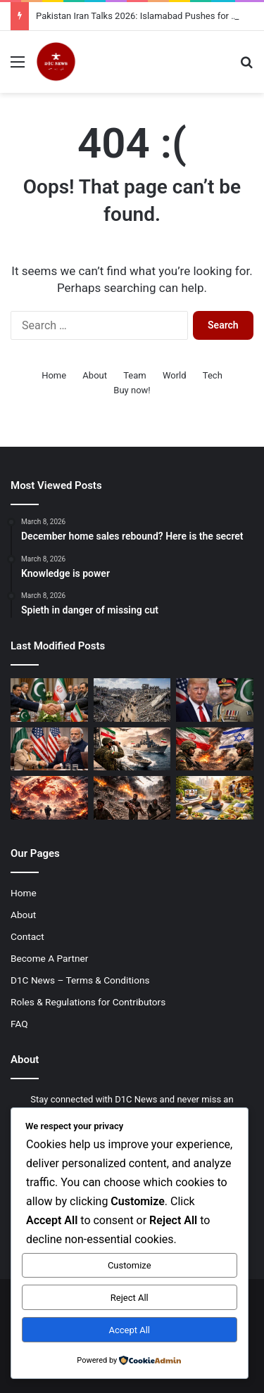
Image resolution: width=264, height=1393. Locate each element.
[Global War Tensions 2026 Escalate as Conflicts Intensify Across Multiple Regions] (49, 798)
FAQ (19, 1023)
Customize (129, 1265)
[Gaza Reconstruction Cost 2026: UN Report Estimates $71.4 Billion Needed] (132, 700)
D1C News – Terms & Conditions (80, 980)
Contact (27, 936)
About (94, 375)
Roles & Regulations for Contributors (88, 1001)
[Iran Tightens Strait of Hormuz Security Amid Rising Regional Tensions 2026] (132, 749)
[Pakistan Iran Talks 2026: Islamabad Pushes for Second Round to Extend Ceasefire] (49, 700)
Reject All (130, 1297)
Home (54, 375)
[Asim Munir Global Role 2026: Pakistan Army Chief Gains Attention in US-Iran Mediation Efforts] (214, 700)
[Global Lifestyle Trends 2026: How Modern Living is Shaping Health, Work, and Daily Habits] (214, 798)
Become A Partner (49, 958)
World (175, 375)
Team (134, 375)
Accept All (129, 1330)
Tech (212, 375)
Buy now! (131, 390)
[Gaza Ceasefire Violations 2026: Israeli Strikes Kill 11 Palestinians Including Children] (132, 798)
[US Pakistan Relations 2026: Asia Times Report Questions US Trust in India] (49, 749)
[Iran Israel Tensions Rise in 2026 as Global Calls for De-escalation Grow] (214, 749)
